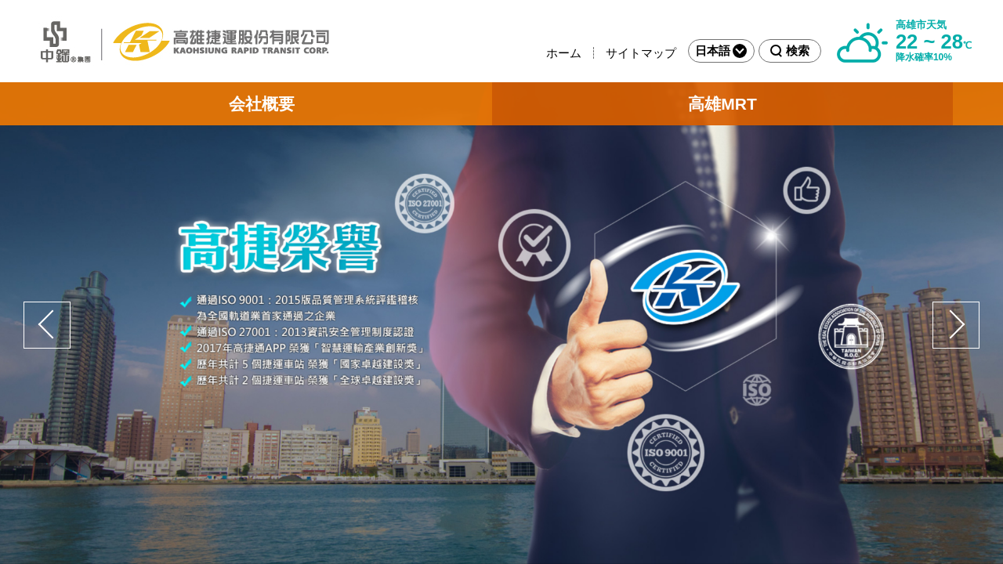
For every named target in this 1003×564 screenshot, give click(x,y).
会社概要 (262, 104)
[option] (501, 323)
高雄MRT (722, 104)
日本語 (721, 51)
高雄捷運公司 (180, 41)
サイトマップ (641, 53)
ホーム (563, 53)
